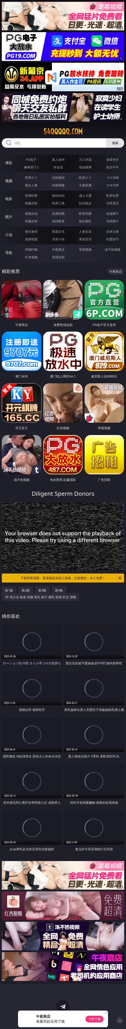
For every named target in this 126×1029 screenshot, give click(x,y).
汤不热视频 (112, 249)
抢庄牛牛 (112, 167)
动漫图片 (112, 213)
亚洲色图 (58, 213)
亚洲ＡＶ (31, 177)
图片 (8, 216)
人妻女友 (85, 231)
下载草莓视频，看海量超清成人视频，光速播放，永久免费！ (71, 578)
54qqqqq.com (63, 131)
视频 (8, 180)
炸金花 (58, 167)
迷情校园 (31, 239)
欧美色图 (85, 213)
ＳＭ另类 (112, 185)
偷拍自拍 (58, 195)
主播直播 (85, 185)
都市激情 (31, 231)
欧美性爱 (112, 195)
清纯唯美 (58, 221)
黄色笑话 (85, 239)
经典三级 (58, 203)
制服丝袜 (31, 203)
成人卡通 (85, 195)
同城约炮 (31, 249)
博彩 (8, 162)
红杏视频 (31, 257)
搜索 (115, 143)
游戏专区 (112, 159)
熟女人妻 (31, 185)
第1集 (9, 590)
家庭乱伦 (58, 231)
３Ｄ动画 (112, 177)
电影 (8, 198)
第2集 (26, 590)
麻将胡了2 (31, 167)
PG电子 (31, 159)
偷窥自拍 (31, 213)
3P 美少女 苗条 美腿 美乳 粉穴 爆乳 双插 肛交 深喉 (40, 597)
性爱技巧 (112, 239)
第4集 (59, 590)
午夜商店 (58, 249)
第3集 (42, 590)
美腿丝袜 (31, 221)
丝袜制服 (58, 185)
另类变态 (112, 203)
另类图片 (112, 221)
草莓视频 (85, 249)
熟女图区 (85, 221)
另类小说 (58, 239)
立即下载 (94, 1019)
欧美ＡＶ (85, 177)
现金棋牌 (85, 167)
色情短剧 (58, 257)
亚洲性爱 (31, 195)
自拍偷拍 (58, 177)
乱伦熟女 (85, 203)
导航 (8, 252)
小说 (8, 234)
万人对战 (85, 159)
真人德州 (58, 159)
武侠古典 (112, 231)
